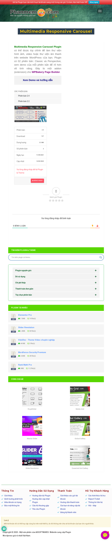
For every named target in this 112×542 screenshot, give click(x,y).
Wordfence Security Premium (32, 352)
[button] (105, 535)
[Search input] (55, 257)
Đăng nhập (37, 180)
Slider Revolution (26, 327)
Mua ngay (94, 2)
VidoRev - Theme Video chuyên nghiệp (36, 340)
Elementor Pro (25, 315)
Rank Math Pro (25, 365)
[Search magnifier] (101, 257)
